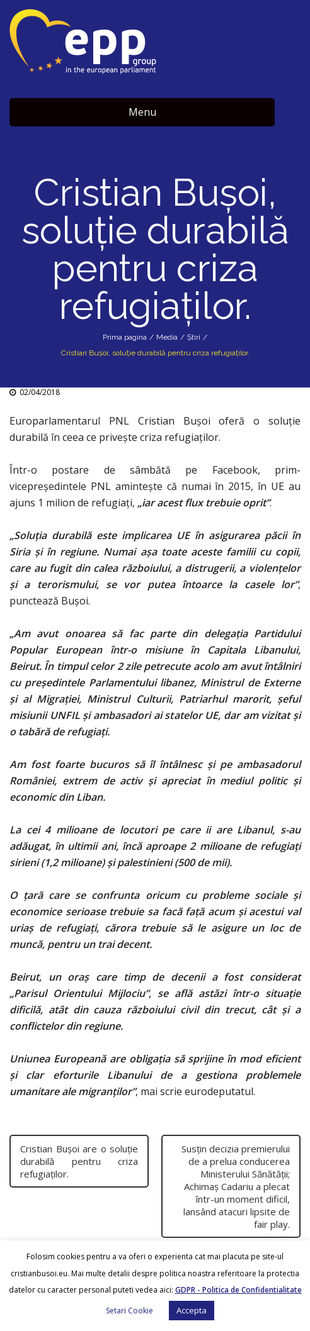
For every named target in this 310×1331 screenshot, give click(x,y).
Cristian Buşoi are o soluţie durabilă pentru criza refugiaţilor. (79, 1161)
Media (167, 337)
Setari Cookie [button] (129, 1310)
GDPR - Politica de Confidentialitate (238, 1289)
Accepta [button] (191, 1310)
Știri (193, 337)
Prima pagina (125, 337)
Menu (142, 112)
